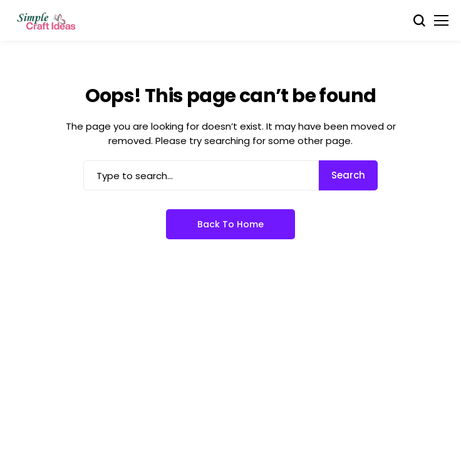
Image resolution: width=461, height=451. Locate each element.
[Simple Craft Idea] (47, 20)
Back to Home (230, 224)
